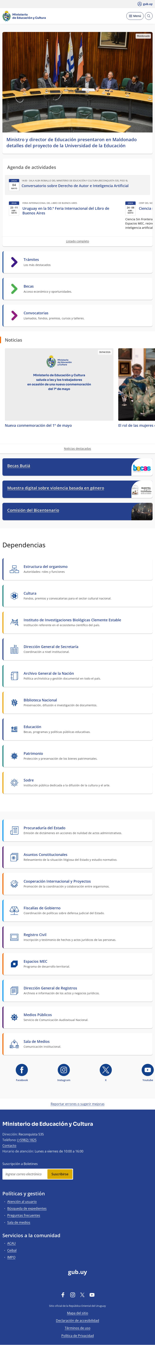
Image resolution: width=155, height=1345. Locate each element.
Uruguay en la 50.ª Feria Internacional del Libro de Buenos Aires (65, 210)
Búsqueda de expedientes (27, 1208)
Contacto (9, 1145)
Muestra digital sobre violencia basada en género (55, 488)
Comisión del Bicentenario (33, 510)
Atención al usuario (22, 1201)
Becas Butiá (18, 465)
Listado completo (77, 241)
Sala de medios (18, 1222)
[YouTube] (92, 1294)
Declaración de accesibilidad (77, 1320)
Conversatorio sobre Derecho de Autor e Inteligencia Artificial (75, 185)
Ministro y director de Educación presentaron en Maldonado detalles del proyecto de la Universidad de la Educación (71, 142)
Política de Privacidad (77, 1335)
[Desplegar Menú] (135, 16)
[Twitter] (82, 1294)
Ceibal (12, 1250)
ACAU (11, 1243)
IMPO (11, 1257)
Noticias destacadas (77, 448)
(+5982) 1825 (27, 1140)
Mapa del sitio (77, 1313)
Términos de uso (77, 1328)
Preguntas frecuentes (23, 1215)
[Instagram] (72, 1294)
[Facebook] (63, 1294)
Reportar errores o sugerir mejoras (78, 1104)
